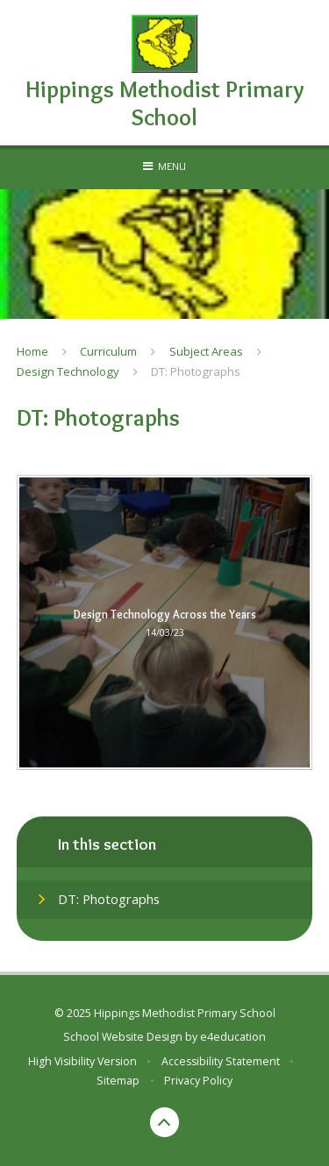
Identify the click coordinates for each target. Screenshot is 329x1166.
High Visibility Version (82, 1061)
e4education (233, 1036)
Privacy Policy (198, 1080)
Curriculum (108, 351)
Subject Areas (206, 351)
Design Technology (68, 371)
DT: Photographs (195, 371)
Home (32, 351)
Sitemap (118, 1080)
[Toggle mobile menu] (164, 165)
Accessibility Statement (220, 1061)
